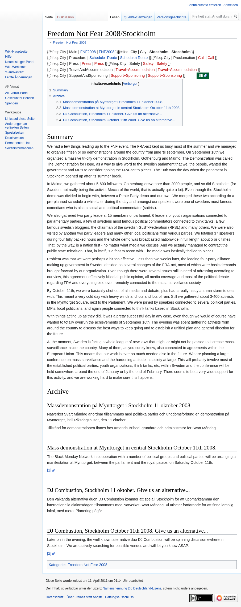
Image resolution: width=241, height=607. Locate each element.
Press (86, 63)
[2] (49, 553)
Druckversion (14, 138)
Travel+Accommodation (135, 69)
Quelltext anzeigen (138, 17)
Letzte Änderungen (18, 77)
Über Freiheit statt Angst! (84, 597)
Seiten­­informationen (19, 148)
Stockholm (159, 52)
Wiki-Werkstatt (15, 67)
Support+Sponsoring (128, 75)
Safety (148, 63)
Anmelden (230, 5)
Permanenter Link (17, 143)
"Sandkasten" (14, 72)
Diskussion (65, 17)
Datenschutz (55, 597)
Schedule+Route (103, 58)
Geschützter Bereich (19, 98)
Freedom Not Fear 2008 (69, 42)
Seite (49, 17)
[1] (49, 470)
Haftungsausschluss (119, 597)
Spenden (11, 103)
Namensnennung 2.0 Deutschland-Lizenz (132, 588)
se (200, 75)
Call (201, 58)
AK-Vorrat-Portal (16, 93)
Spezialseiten (14, 132)
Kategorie (57, 565)
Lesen (114, 17)
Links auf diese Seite (20, 119)
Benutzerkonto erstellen (204, 5)
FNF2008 (88, 52)
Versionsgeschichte (171, 17)
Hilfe (8, 56)
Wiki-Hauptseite (16, 51)
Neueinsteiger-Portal (19, 62)
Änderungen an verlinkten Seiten (17, 125)
